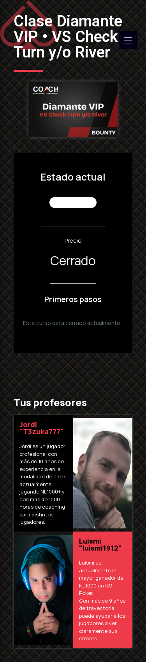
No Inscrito (74, 202)
